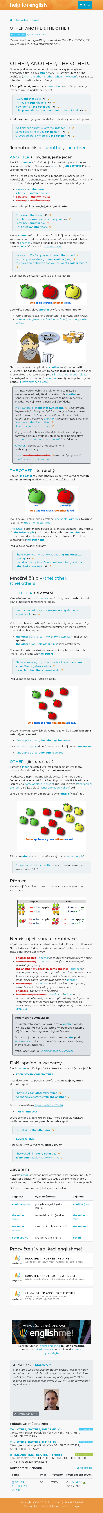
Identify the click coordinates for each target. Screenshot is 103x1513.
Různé (36, 20)
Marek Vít (43, 1365)
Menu (85, 5)
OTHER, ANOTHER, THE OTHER (21, 1486)
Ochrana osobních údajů (64, 1506)
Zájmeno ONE (52, 246)
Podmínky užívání (35, 1506)
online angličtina (50, 1345)
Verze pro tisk (85, 1467)
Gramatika (22, 20)
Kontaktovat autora (26, 1413)
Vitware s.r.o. (54, 1502)
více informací (44, 1349)
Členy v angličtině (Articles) (56, 1051)
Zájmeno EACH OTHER (48, 1105)
